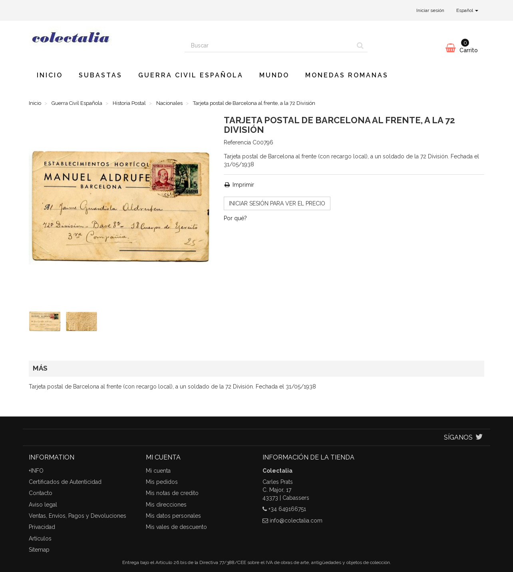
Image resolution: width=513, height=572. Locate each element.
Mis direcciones (166, 504)
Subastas (100, 75)
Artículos (40, 538)
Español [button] (467, 10)
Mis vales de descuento (176, 527)
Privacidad (42, 527)
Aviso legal (43, 504)
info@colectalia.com (296, 520)
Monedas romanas (346, 75)
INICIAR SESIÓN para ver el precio (277, 203)
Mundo (274, 75)
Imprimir (239, 184)
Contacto (40, 493)
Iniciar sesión (430, 10)
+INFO (36, 470)
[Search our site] (269, 45)
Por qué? (235, 218)
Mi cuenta (158, 470)
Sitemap (39, 549)
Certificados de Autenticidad (65, 482)
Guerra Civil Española (190, 75)
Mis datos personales (173, 516)
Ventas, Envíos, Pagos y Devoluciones (77, 516)
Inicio (50, 75)
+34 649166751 (287, 509)
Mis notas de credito (172, 493)
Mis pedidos (162, 482)
